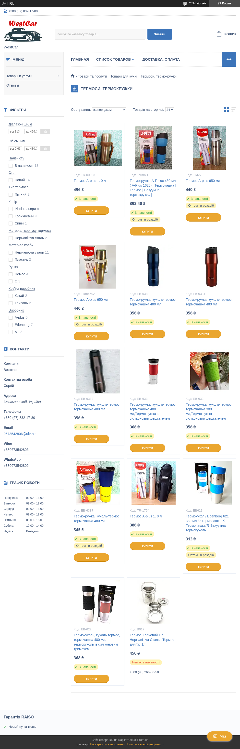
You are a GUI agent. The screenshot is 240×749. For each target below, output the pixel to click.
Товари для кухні (123, 76)
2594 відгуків (197, 3)
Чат (219, 736)
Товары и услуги (19, 76)
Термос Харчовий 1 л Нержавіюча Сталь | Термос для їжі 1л (152, 639)
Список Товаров (113, 59)
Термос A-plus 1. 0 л (90, 181)
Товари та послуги (92, 76)
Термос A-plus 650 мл (203, 181)
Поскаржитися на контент (107, 744)
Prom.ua (142, 740)
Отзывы (12, 85)
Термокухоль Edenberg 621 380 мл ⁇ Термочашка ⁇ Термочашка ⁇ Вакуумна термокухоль (207, 523)
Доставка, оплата (161, 59)
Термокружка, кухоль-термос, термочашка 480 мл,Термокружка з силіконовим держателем (153, 411)
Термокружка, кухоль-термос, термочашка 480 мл (153, 302)
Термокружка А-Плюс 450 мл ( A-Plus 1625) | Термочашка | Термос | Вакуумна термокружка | (153, 188)
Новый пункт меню (22, 726)
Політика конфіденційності (145, 744)
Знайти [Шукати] (159, 34)
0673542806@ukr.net (20, 434)
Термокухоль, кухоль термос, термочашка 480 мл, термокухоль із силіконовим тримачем (97, 642)
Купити (91, 210)
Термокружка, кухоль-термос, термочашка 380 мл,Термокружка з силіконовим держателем (209, 411)
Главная (80, 59)
